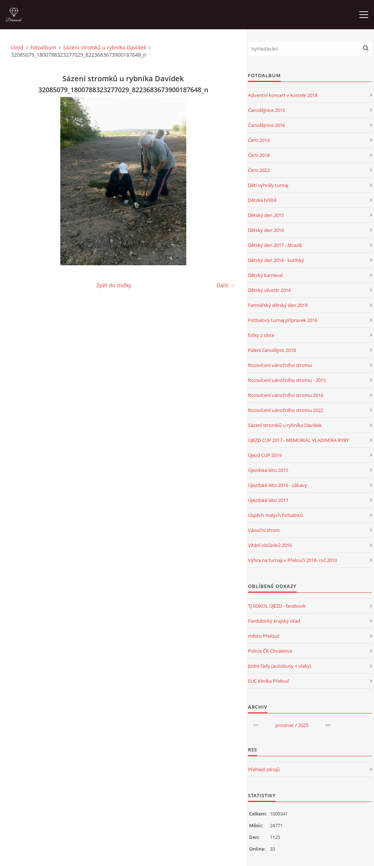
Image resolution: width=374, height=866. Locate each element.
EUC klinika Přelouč (268, 681)
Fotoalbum (43, 47)
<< (255, 725)
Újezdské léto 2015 (268, 470)
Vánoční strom (264, 530)
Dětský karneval (265, 275)
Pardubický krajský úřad (274, 621)
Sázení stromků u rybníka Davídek (104, 47)
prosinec (284, 725)
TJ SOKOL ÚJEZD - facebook (277, 606)
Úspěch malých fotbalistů (275, 515)
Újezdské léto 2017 (268, 500)
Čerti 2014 (259, 140)
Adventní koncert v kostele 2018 (282, 95)
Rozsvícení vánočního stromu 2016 (285, 395)
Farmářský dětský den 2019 (278, 305)
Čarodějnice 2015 (266, 110)
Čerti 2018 (259, 155)
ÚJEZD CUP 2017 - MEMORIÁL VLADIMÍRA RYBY (298, 440)
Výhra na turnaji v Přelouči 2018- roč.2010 (292, 560)
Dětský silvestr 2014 (269, 290)
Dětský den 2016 (266, 230)
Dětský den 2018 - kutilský (276, 260)
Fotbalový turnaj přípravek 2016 (282, 320)
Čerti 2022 (259, 170)
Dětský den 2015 (266, 215)
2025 (303, 725)
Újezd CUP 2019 (265, 455)
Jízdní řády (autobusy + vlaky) (279, 666)
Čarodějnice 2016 (266, 125)
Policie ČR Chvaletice (270, 651)
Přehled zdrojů (264, 769)
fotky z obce (261, 335)
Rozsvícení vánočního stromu (280, 365)
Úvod (17, 47)
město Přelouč (263, 636)
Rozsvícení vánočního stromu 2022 (285, 410)
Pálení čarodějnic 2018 (272, 350)
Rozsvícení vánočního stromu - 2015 (287, 380)
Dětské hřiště (262, 200)
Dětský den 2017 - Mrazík (275, 245)
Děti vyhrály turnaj (268, 185)
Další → (226, 285)
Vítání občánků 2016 (270, 545)
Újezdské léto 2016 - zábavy (277, 485)
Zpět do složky (113, 285)
